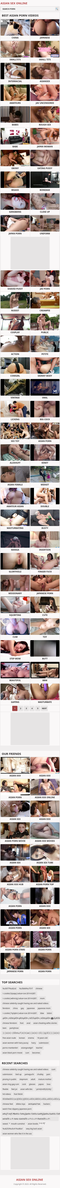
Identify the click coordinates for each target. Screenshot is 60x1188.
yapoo (41, 1084)
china (15, 1008)
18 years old (42, 1038)
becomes (36, 1052)
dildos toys (20, 1104)
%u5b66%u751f (26, 988)
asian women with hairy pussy (15, 1043)
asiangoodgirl (27, 1048)
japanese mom (44, 1008)
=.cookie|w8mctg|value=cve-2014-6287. (20, 998)
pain (48, 1074)
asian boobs (33, 1123)
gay (22, 1008)
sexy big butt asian (34, 1128)
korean (22, 1038)
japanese (31, 1008)
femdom (6, 1008)
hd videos (7, 1094)
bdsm (49, 1013)
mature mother (45, 1079)
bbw (42, 1013)
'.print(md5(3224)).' (44, 1089)
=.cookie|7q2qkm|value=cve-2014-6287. (20, 1013)
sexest (5, 1123)
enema (31, 1038)
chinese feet (8, 1104)
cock (24, 1084)
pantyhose (14, 1028)
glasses (32, 1084)
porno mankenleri (10, 1048)
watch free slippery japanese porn (17, 1109)
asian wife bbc (26, 1089)
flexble (5, 1089)
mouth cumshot (18, 1123)
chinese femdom (10, 1023)
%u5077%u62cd (9, 988)
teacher (39, 1048)
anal (28, 1023)
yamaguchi (29, 1074)
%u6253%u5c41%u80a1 (13, 1128)
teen (5, 1028)
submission (44, 1043)
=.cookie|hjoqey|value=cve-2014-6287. (19, 993)
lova (48, 1084)
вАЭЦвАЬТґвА (34, 1104)
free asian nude (9, 1038)
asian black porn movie (12, 1052)
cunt (53, 1069)
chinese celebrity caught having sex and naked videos (25, 1003)
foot (22, 1023)
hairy (33, 1043)
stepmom (24, 1079)
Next (44, 708)
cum (27, 1052)
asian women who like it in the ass (17, 1133)
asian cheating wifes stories (45, 1023)
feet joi (14, 1089)
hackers (46, 1104)
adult (33, 1079)
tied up (18, 1074)
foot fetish (18, 1094)
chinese (39, 988)
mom (42, 998)
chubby (40, 1074)
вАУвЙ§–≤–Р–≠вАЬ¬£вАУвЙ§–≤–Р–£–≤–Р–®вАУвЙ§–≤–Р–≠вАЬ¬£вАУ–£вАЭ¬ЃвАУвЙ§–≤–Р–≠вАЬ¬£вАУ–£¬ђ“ (26, 1119)
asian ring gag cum (11, 1084)
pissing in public (9, 1079)
